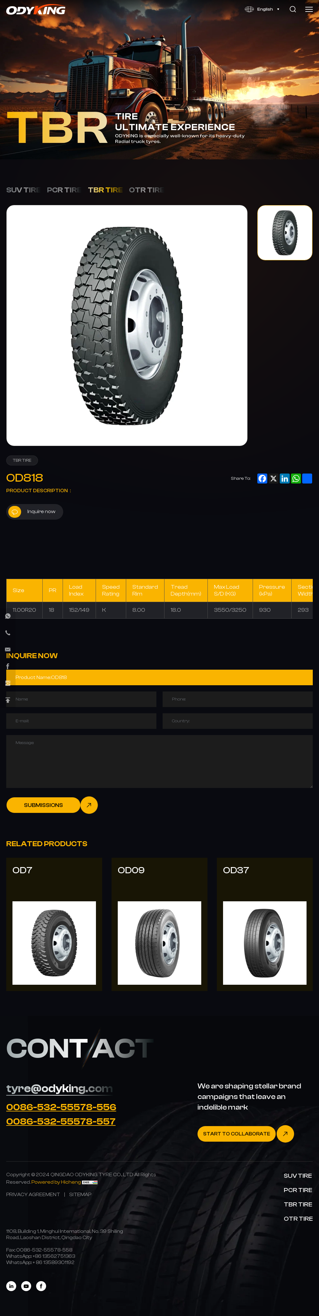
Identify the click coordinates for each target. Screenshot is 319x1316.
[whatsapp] (8, 616)
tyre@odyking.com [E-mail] (59, 1088)
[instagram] (8, 683)
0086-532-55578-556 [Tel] (61, 1107)
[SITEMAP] (80, 1194)
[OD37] (265, 924)
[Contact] (246, 1134)
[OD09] (159, 924)
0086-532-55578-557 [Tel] (61, 1121)
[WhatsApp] (54, 1256)
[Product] (159, 677)
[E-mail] (8, 650)
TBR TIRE (105, 190)
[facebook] (8, 666)
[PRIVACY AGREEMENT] (33, 1194)
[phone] (8, 633)
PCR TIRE (64, 190)
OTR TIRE (146, 190)
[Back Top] (8, 700)
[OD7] (54, 924)
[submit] (52, 805)
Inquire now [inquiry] (31, 512)
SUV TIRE (23, 190)
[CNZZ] (90, 1182)
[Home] (36, 9)
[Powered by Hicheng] (56, 1182)
